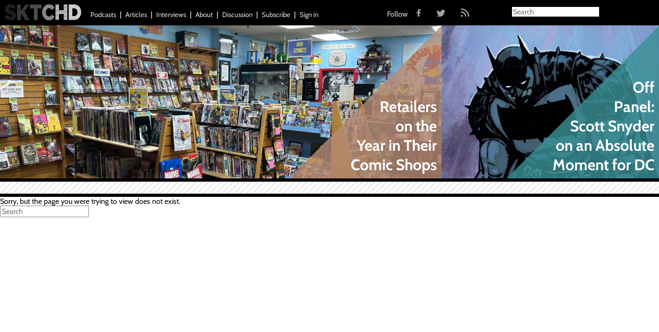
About (204, 15)
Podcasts (103, 15)
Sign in (309, 15)
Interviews (171, 15)
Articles (136, 15)
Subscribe (276, 15)
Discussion (237, 15)
